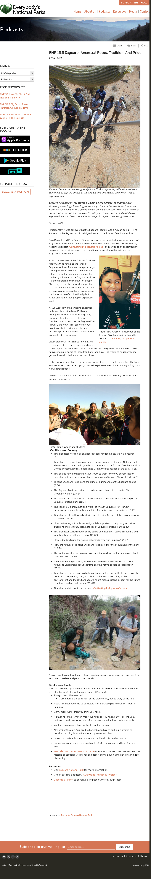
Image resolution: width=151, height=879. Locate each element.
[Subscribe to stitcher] (15, 149)
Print (133, 46)
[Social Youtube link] (4, 857)
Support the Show (134, 2)
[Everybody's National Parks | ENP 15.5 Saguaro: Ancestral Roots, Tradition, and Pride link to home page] (22, 9)
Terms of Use (131, 856)
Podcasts (104, 11)
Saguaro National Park (71, 769)
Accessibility (118, 856)
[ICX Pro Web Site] (140, 865)
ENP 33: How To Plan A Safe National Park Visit (15, 96)
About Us (90, 11)
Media (133, 11)
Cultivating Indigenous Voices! (100, 774)
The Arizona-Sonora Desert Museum (74, 751)
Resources (119, 11)
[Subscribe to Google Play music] (15, 160)
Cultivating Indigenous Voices (86, 246)
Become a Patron (63, 779)
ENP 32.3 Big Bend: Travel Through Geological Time (14, 106)
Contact (144, 11)
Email (119, 46)
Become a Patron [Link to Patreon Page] (15, 191)
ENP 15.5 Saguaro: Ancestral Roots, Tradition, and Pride (95, 52)
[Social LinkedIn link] (17, 857)
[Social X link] (8, 857)
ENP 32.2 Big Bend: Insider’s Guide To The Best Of (15, 116)
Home (77, 11)
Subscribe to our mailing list (42, 847)
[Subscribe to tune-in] (15, 170)
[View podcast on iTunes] (15, 139)
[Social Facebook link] (13, 857)
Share (146, 46)
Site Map (143, 856)
